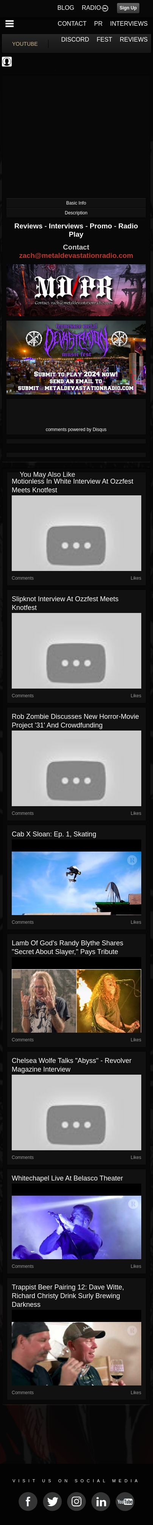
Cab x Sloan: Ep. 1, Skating (54, 834)
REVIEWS (134, 39)
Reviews (29, 226)
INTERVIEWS (129, 23)
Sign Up (128, 8)
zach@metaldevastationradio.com (76, 255)
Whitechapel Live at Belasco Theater (67, 1178)
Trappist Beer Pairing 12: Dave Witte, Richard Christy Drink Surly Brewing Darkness (68, 1295)
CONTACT (72, 23)
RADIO (91, 8)
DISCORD (75, 39)
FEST (104, 39)
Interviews (67, 226)
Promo (102, 226)
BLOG (66, 8)
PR (98, 23)
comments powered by (76, 429)
